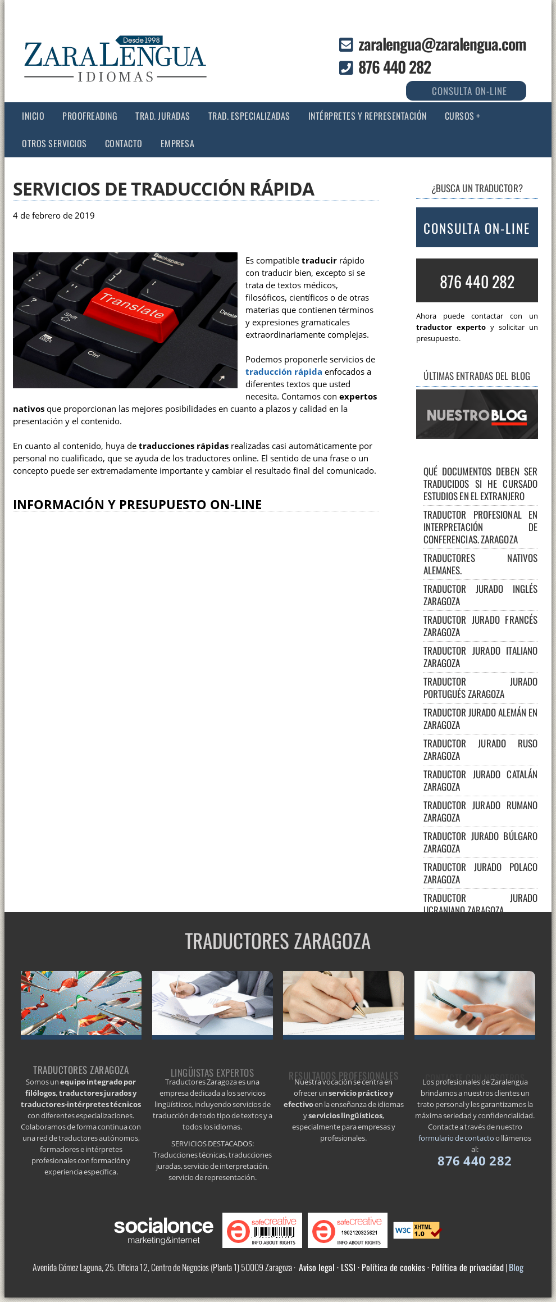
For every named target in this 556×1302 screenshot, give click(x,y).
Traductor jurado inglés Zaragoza (480, 595)
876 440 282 (394, 66)
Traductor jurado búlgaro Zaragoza (480, 842)
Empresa (178, 143)
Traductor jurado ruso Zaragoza (480, 749)
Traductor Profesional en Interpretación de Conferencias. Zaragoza (480, 526)
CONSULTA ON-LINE (476, 228)
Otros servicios (54, 143)
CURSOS (460, 116)
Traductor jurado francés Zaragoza (480, 626)
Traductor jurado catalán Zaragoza (480, 780)
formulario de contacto (456, 1138)
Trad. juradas (162, 116)
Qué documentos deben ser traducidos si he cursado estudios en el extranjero (480, 483)
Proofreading (89, 116)
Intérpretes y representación (367, 116)
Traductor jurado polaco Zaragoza (480, 873)
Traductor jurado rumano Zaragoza (480, 811)
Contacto (124, 143)
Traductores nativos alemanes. (480, 564)
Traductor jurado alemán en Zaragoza (480, 718)
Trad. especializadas (249, 116)
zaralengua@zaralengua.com (442, 43)
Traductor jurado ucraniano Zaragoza (480, 904)
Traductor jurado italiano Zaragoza (480, 656)
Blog (516, 1267)
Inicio (33, 116)
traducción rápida (283, 371)
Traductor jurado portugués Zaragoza (480, 687)
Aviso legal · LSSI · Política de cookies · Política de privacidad (401, 1267)
